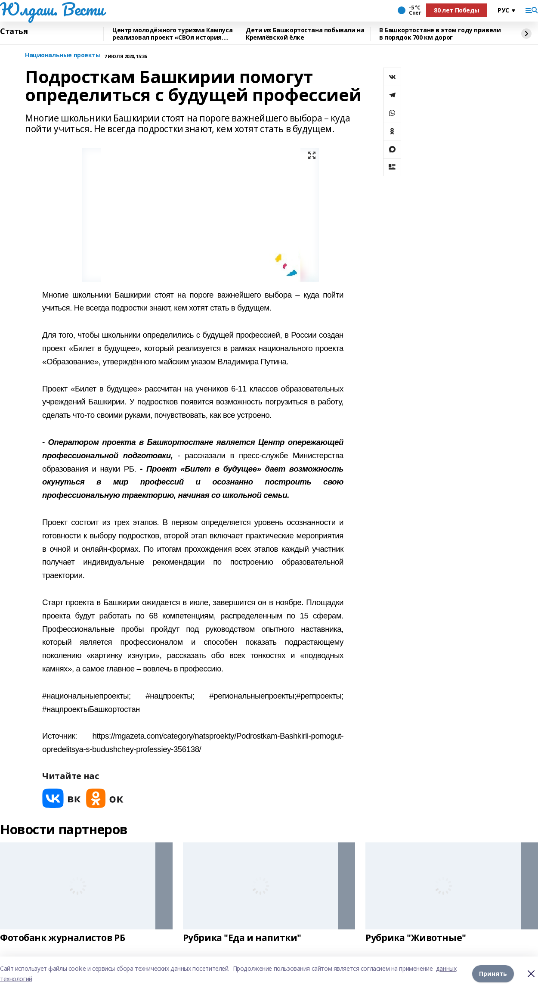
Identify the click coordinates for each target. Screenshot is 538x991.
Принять (493, 973)
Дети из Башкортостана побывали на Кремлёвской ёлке (305, 34)
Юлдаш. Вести (52, 9)
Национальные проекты (63, 55)
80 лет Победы (456, 10)
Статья (14, 31)
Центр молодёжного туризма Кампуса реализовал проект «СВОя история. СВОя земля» (172, 34)
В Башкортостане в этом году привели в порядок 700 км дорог (440, 34)
